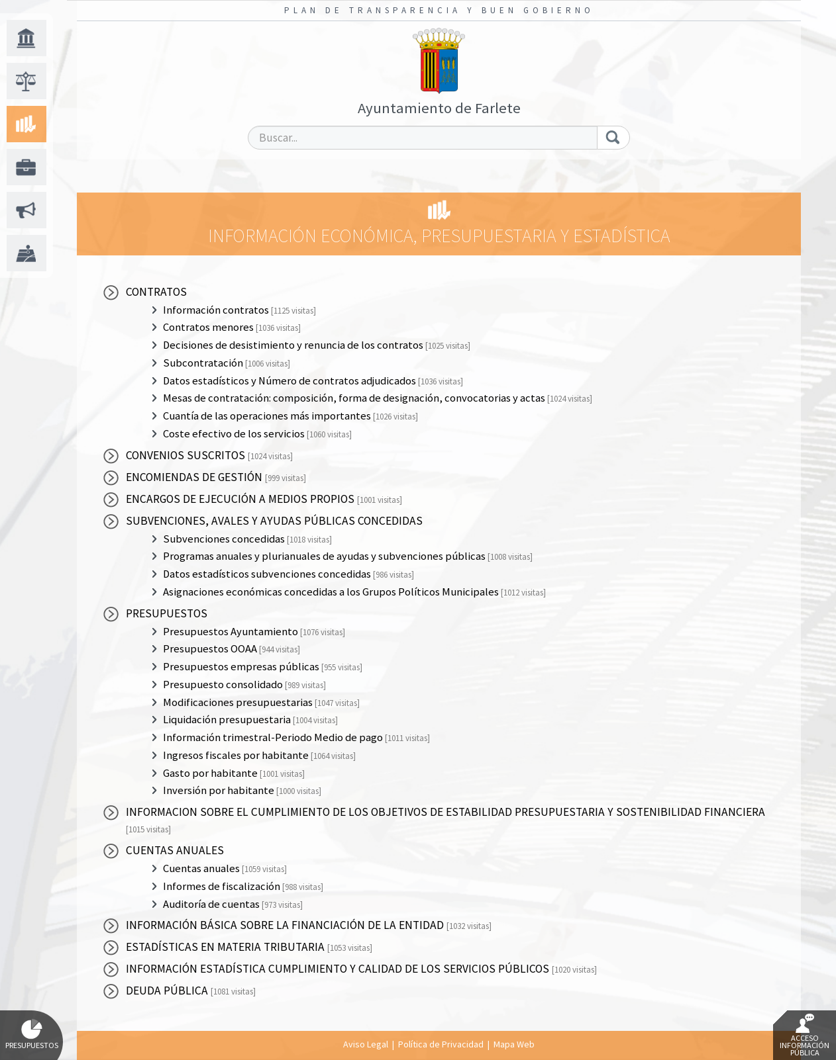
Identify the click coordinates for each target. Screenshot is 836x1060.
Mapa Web (514, 1044)
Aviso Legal (365, 1044)
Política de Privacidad (441, 1044)
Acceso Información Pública (804, 1035)
